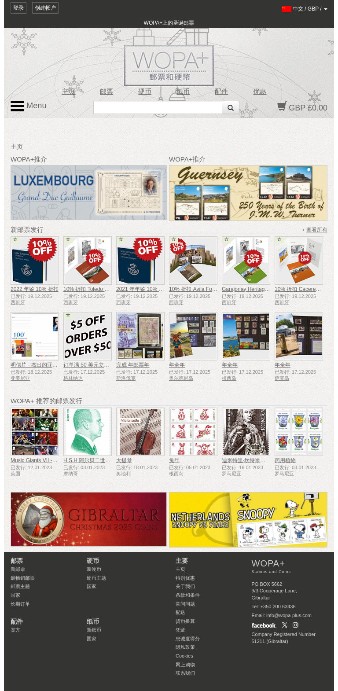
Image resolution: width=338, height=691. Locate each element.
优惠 (259, 91)
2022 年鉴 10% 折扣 (35, 289)
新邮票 (18, 569)
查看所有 (316, 230)
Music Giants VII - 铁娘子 (40, 460)
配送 (180, 612)
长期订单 (20, 603)
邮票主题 (20, 586)
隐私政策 (185, 647)
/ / (305, 9)
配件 (221, 91)
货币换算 (185, 621)
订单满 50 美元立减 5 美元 (94, 365)
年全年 (177, 365)
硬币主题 (96, 578)
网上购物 (185, 664)
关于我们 (185, 586)
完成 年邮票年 (132, 365)
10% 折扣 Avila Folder (195, 289)
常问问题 (185, 603)
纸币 (183, 91)
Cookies (184, 655)
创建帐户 (45, 8)
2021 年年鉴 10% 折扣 (142, 289)
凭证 (180, 629)
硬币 (144, 91)
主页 (68, 91)
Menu (29, 106)
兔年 (174, 460)
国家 (15, 595)
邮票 (106, 91)
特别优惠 (185, 578)
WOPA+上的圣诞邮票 (169, 23)
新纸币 (94, 629)
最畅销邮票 (23, 578)
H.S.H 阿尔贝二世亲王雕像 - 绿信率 (105, 460)
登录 (18, 8)
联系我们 (185, 673)
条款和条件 (188, 595)
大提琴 (124, 460)
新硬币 (94, 569)
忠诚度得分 (188, 638)
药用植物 (285, 460)
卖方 (15, 629)
